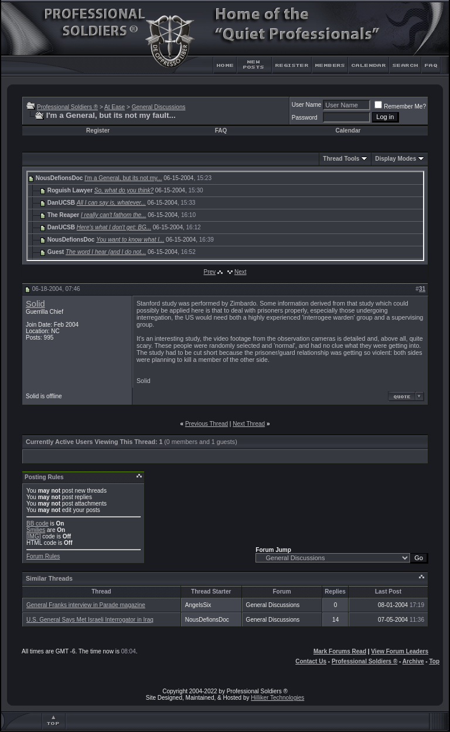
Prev (209, 272)
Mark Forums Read (339, 651)
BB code (37, 523)
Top (434, 661)
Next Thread (249, 424)
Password (305, 117)
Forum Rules (43, 556)
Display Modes (395, 158)
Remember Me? (400, 106)
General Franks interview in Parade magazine (85, 605)
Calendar (348, 130)
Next (240, 272)
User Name (307, 104)
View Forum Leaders (399, 651)
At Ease (114, 107)
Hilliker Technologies (277, 697)
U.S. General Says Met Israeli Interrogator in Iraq (90, 619)
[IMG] (33, 536)
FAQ (221, 130)
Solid (35, 304)
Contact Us (310, 661)
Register (98, 130)
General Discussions (159, 107)
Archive (413, 661)
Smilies (35, 530)
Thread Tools (341, 158)
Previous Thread (206, 424)
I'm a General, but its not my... (123, 178)
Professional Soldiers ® (67, 107)
